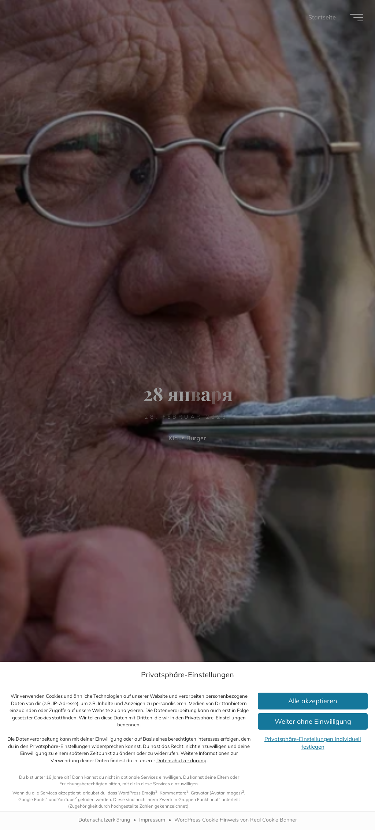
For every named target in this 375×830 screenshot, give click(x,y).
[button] (313, 701)
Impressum (152, 819)
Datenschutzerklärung (181, 760)
